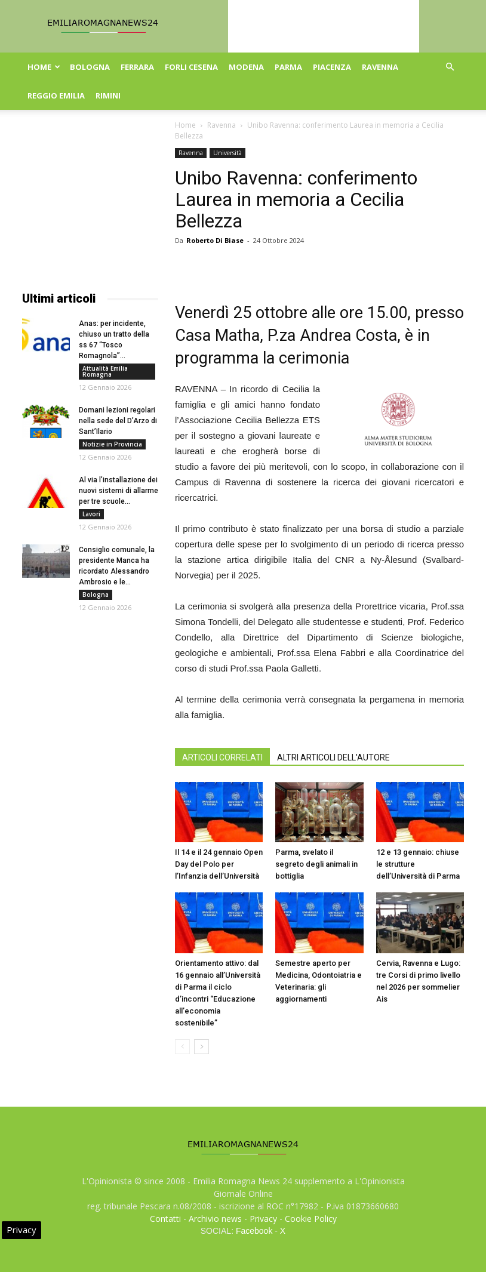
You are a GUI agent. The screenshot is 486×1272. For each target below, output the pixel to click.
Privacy (263, 1218)
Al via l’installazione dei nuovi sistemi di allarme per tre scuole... (118, 491)
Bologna (90, 66)
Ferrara (137, 66)
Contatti (165, 1218)
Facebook (254, 1231)
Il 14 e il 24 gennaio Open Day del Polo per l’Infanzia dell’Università (219, 864)
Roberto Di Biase (215, 240)
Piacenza (332, 66)
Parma (288, 66)
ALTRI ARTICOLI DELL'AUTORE (333, 757)
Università (227, 153)
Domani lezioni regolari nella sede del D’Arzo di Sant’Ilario (118, 421)
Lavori (91, 514)
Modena (246, 66)
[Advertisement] (90, 207)
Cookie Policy (311, 1218)
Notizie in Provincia (112, 444)
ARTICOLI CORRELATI (222, 757)
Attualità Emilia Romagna (105, 371)
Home (43, 66)
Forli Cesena (191, 66)
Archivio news (215, 1218)
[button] (449, 67)
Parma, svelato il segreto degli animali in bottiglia (316, 864)
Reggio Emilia (56, 95)
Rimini (108, 95)
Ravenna (380, 66)
